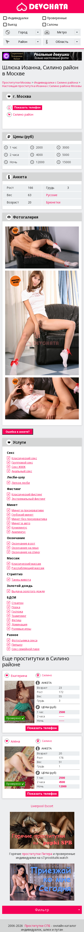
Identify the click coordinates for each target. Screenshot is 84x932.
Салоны (50, 24)
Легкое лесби (21, 483)
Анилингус (19, 532)
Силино (47, 675)
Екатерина (19, 675)
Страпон (17, 603)
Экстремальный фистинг (28, 499)
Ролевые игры (21, 629)
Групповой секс (22, 462)
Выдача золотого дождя (28, 591)
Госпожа (17, 611)
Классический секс (24, 458)
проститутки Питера (37, 854)
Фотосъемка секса (24, 640)
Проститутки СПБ (37, 926)
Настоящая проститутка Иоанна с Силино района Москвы (42, 86)
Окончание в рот (23, 543)
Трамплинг (19, 616)
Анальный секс (22, 471)
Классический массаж (26, 564)
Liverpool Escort (42, 806)
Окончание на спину (26, 552)
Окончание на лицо (25, 548)
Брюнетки (53, 202)
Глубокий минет (23, 514)
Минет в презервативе (28, 510)
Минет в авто (21, 523)
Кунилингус (19, 527)
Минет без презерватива (29, 519)
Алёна (15, 741)
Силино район (23, 114)
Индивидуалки (15, 18)
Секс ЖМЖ (19, 467)
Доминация (19, 624)
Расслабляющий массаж (28, 568)
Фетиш (16, 620)
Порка (16, 607)
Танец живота (21, 580)
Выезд (10, 24)
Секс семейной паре (26, 649)
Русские (51, 195)
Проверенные (55, 18)
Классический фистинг (27, 494)
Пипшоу (17, 645)
